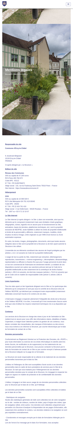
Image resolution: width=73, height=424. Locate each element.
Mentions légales (20, 74)
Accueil (8, 74)
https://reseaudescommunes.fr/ (27, 188)
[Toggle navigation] (68, 4)
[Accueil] (9, 4)
